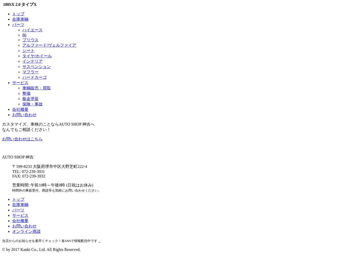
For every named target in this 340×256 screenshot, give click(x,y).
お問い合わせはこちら (22, 139)
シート (28, 50)
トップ (18, 14)
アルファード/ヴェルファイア (49, 45)
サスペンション (36, 66)
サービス (20, 82)
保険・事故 (32, 104)
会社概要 (20, 109)
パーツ (18, 24)
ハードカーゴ (34, 77)
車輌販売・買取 (36, 88)
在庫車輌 (20, 19)
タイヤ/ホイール (37, 56)
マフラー (30, 72)
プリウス (30, 40)
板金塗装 (30, 99)
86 (24, 35)
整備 (26, 93)
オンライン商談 (26, 231)
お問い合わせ (24, 115)
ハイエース (32, 30)
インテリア (32, 61)
